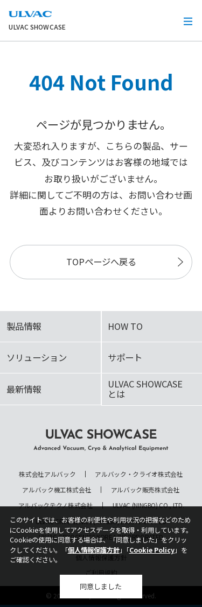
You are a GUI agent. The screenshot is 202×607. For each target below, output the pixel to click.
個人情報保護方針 (94, 550)
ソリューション (36, 357)
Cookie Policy (152, 550)
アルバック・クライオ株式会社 (139, 474)
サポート (125, 357)
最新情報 (23, 389)
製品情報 (23, 326)
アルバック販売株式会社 (145, 489)
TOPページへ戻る (101, 261)
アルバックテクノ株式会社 (55, 505)
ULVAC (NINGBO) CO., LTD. (148, 505)
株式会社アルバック (47, 474)
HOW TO (125, 326)
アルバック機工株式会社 (56, 489)
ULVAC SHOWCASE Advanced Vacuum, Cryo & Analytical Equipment (101, 440)
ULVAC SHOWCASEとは (145, 389)
